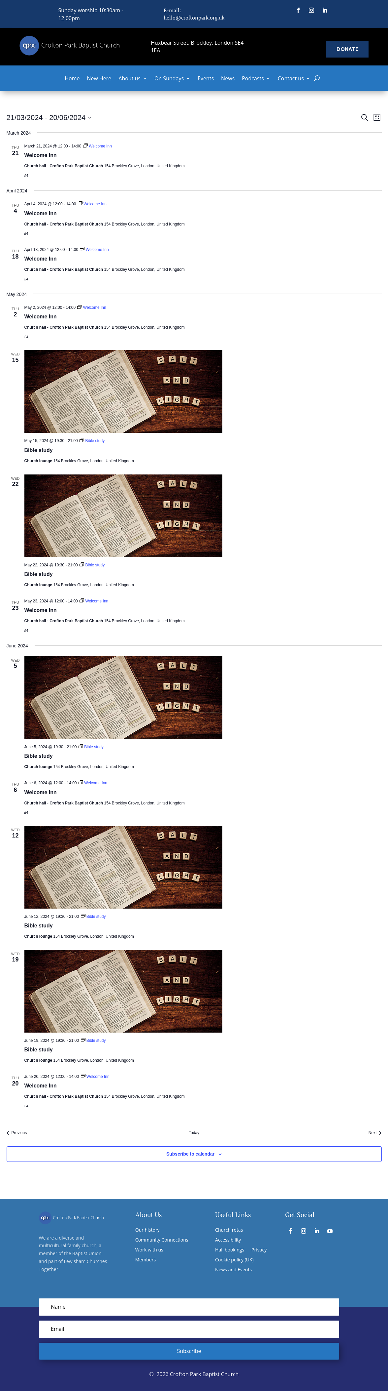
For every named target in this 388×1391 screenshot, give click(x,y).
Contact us (291, 79)
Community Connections (161, 1240)
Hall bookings (229, 1250)
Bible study (38, 450)
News (228, 79)
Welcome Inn (40, 155)
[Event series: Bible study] (92, 440)
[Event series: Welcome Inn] (97, 146)
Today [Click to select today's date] (194, 1132)
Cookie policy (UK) (234, 1260)
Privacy (259, 1250)
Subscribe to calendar (190, 1154)
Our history (147, 1230)
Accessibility (228, 1240)
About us (129, 79)
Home (72, 79)
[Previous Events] (17, 1133)
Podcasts (253, 79)
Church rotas (229, 1230)
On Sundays (169, 79)
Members (145, 1260)
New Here (99, 79)
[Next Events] (375, 1133)
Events (206, 79)
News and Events (233, 1270)
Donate (347, 49)
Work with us (149, 1250)
